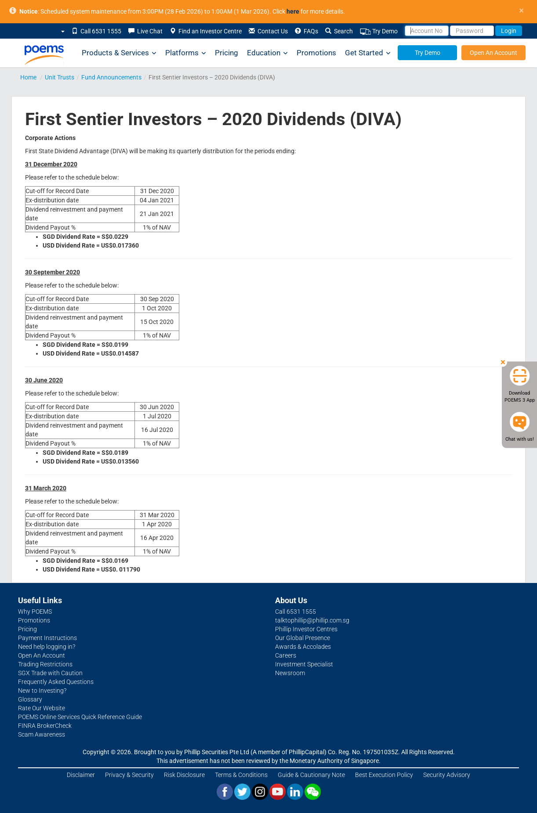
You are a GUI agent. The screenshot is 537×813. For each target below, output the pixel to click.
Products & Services (119, 53)
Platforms (185, 53)
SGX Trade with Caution (50, 672)
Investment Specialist (304, 664)
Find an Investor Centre (206, 31)
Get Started (368, 53)
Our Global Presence (302, 637)
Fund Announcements (111, 77)
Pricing (226, 52)
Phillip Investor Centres (306, 629)
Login (508, 30)
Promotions (316, 52)
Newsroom (290, 672)
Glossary (30, 699)
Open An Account (493, 52)
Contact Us (268, 31)
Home (28, 77)
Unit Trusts (59, 77)
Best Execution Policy (384, 774)
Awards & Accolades (303, 646)
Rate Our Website (41, 708)
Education (267, 53)
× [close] (521, 10)
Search (339, 31)
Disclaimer (81, 774)
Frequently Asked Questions (56, 681)
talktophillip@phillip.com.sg (312, 620)
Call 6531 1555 (96, 31)
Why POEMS (35, 611)
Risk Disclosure (184, 774)
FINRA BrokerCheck (45, 725)
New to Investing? (42, 690)
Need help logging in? (46, 646)
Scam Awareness (41, 734)
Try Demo (379, 31)
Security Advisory (446, 774)
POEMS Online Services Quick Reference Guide (80, 716)
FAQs (306, 31)
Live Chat (145, 31)
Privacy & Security (129, 774)
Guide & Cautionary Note (311, 774)
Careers (285, 655)
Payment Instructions (47, 637)
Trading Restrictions (45, 664)
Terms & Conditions (241, 774)
